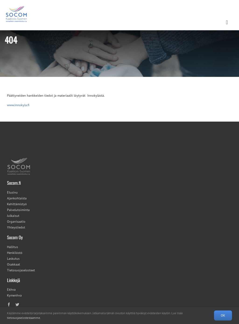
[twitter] (17, 304)
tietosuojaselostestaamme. (24, 318)
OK (223, 315)
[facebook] (9, 304)
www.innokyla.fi (18, 105)
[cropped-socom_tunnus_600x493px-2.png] (16, 4)
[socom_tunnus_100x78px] (18, 159)
